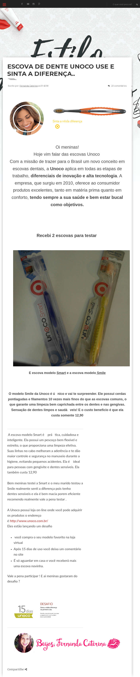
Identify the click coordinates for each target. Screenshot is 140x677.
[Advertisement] (69, 48)
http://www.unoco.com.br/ (29, 521)
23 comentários (119, 85)
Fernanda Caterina (29, 85)
